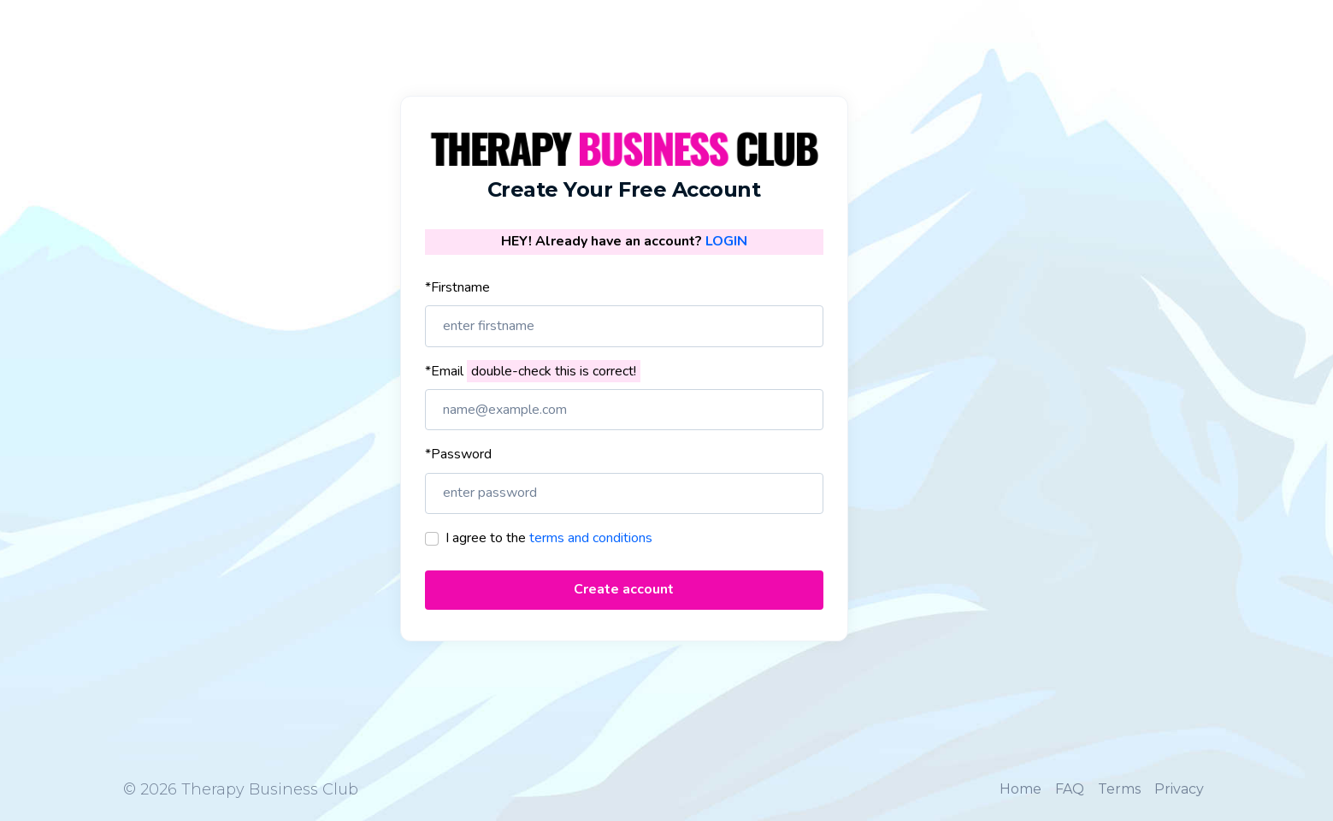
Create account (624, 589)
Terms (1119, 789)
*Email (532, 371)
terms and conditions (590, 538)
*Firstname (457, 287)
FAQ (1069, 789)
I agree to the (548, 538)
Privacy (1179, 789)
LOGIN (726, 241)
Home (1020, 789)
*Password (458, 454)
